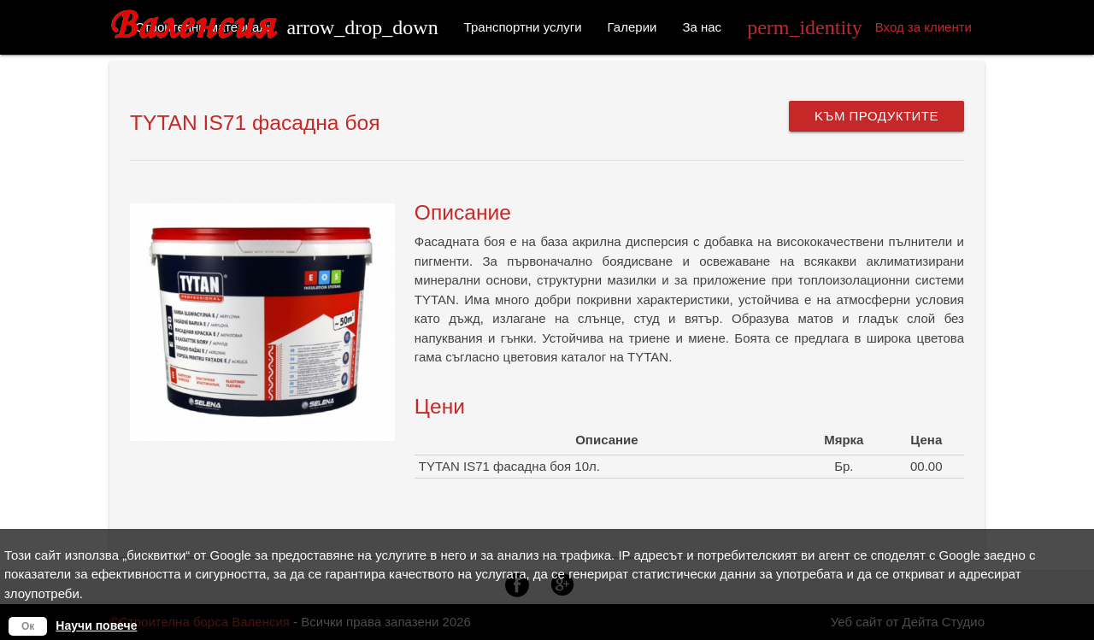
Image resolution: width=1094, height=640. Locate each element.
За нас (701, 27)
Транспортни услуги (523, 27)
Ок (27, 626)
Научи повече (96, 625)
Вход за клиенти (859, 27)
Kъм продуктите (876, 116)
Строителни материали (286, 27)
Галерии (632, 27)
